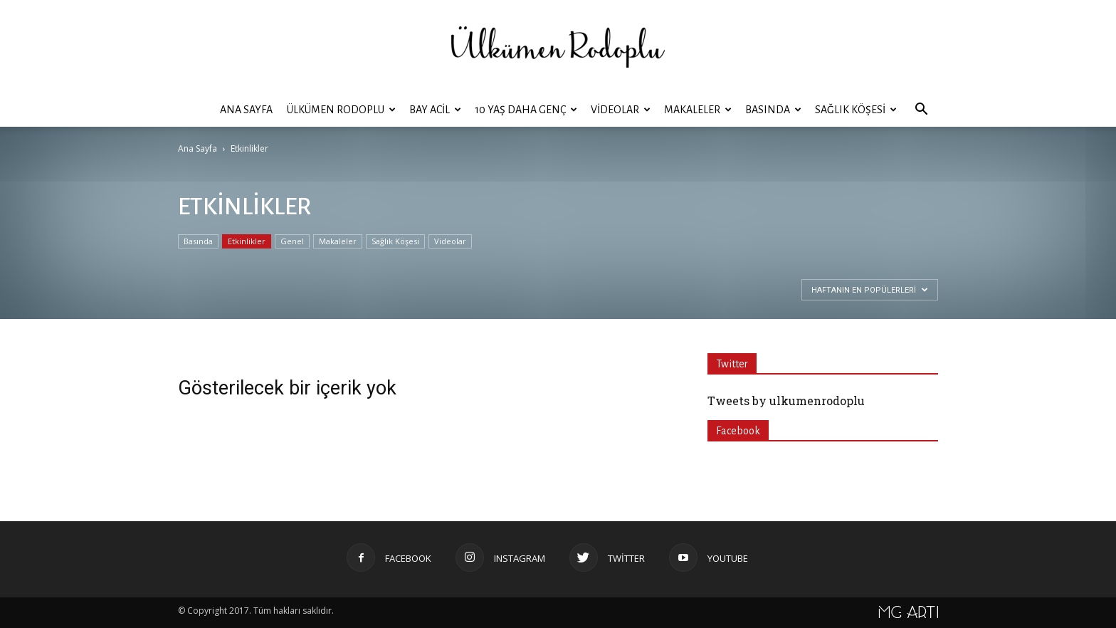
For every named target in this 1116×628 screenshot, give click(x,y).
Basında (773, 109)
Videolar (621, 109)
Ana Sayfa (246, 109)
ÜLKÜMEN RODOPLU (341, 109)
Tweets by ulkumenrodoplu (786, 400)
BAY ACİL (435, 109)
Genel (292, 241)
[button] (921, 110)
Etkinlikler (246, 241)
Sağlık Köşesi (856, 109)
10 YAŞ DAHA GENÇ (526, 109)
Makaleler (698, 109)
